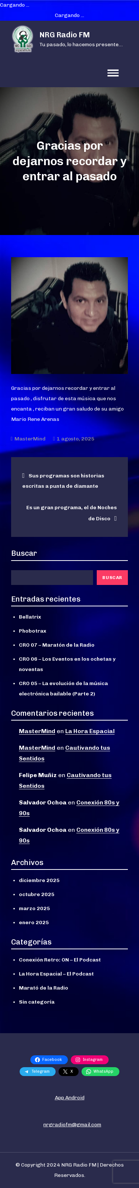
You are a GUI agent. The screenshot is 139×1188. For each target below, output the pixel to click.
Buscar (24, 553)
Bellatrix (30, 617)
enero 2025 (34, 922)
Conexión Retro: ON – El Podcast (60, 960)
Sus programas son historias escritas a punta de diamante (63, 481)
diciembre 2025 (39, 880)
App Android (70, 1098)
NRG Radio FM (64, 34)
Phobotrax (32, 631)
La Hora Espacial (90, 731)
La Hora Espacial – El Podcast (56, 974)
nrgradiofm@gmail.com (72, 1124)
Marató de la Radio (43, 988)
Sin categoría (36, 1002)
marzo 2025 (34, 908)
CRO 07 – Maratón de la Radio (57, 645)
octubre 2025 (36, 894)
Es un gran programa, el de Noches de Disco (71, 513)
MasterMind (30, 439)
